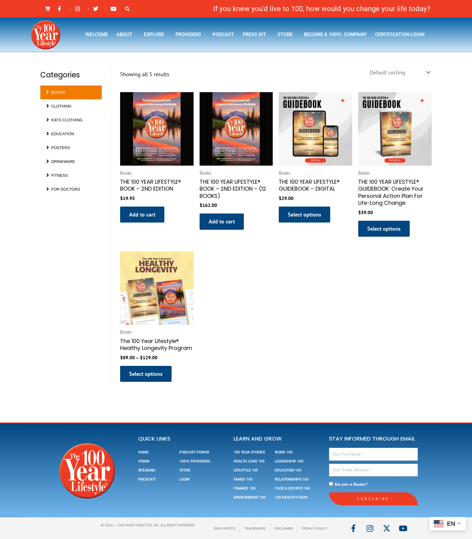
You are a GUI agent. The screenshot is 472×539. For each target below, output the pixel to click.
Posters (58, 147)
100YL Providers (194, 461)
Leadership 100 (289, 461)
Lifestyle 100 (246, 470)
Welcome (96, 34)
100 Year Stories (249, 452)
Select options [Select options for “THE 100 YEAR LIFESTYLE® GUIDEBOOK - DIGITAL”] (304, 214)
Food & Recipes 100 (292, 488)
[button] (127, 9)
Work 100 (284, 452)
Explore (155, 35)
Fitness (57, 175)
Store (287, 35)
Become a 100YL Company (335, 34)
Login (184, 479)
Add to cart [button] (142, 214)
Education (60, 134)
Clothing (58, 106)
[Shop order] (399, 72)
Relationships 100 (292, 479)
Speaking (146, 470)
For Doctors (63, 189)
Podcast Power (194, 452)
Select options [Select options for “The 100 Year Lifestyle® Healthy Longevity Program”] (146, 373)
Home (143, 452)
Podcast (223, 34)
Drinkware (60, 161)
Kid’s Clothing (64, 120)
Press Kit (256, 35)
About (125, 35)
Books (55, 92)
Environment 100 (250, 497)
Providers (189, 35)
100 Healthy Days (291, 497)
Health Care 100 (249, 461)
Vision (143, 461)
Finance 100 (245, 488)
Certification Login (399, 34)
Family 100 (243, 479)
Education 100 (288, 470)
